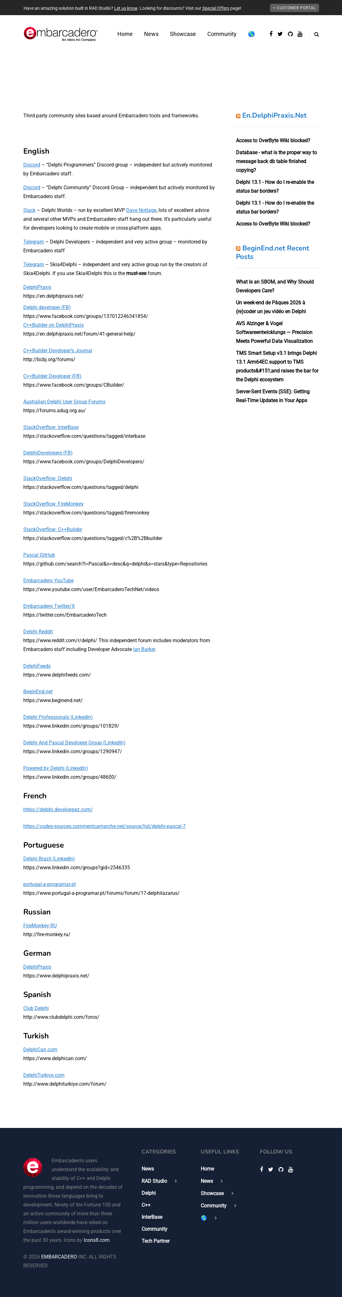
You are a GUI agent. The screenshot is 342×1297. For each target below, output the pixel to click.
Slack (29, 210)
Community (222, 34)
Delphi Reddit (38, 632)
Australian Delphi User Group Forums (64, 402)
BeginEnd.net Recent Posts (272, 253)
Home (125, 34)
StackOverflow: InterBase (51, 427)
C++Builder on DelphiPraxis (53, 325)
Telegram (33, 242)
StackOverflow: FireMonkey (53, 504)
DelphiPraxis (37, 287)
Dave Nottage (141, 210)
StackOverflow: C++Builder (52, 529)
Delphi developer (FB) (47, 307)
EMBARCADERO (59, 1257)
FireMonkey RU (40, 926)
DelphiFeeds (37, 666)
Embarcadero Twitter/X (49, 606)
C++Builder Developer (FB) (52, 376)
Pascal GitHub (39, 555)
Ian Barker (144, 649)
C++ (146, 1205)
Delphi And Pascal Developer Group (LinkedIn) (74, 743)
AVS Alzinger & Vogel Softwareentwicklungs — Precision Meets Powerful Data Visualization (274, 332)
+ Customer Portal (294, 8)
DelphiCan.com (40, 1050)
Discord (31, 165)
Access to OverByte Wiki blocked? (273, 141)
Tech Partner (156, 1241)
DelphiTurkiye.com (43, 1075)
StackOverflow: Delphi (47, 478)
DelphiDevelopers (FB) (48, 453)
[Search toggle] (314, 34)
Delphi (149, 1193)
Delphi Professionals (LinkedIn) (58, 717)
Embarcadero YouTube (48, 581)
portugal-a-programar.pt (49, 884)
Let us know (125, 8)
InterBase (152, 1217)
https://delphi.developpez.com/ (58, 810)
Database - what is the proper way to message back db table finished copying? (276, 161)
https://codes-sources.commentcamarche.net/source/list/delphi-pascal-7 (104, 826)
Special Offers (215, 8)
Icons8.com (96, 1240)
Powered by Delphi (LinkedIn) (55, 768)
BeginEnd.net (38, 692)
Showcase (183, 34)
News (151, 34)
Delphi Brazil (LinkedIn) (49, 859)
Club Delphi (36, 1008)
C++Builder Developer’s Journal (57, 351)
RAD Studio (154, 1181)
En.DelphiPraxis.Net (274, 115)
